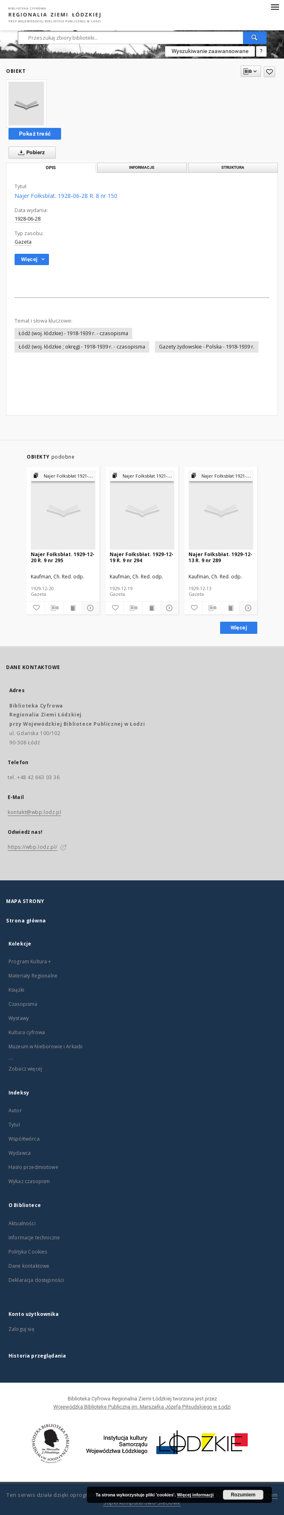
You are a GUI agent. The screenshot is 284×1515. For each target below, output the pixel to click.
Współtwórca (24, 1138)
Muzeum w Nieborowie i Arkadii (45, 1046)
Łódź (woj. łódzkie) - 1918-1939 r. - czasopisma (73, 333)
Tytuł (14, 1124)
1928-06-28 (27, 218)
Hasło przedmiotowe (33, 1167)
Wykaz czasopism (29, 1181)
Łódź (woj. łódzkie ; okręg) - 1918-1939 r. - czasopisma (82, 346)
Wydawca (19, 1153)
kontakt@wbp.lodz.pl (34, 812)
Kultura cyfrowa (26, 1032)
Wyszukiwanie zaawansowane (210, 51)
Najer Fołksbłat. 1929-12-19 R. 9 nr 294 (142, 557)
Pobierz (30, 153)
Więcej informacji (195, 1494)
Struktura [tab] (232, 167)
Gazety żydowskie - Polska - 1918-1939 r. (206, 346)
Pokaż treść (35, 133)
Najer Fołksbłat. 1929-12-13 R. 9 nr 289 (220, 557)
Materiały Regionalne (32, 975)
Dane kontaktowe (28, 1265)
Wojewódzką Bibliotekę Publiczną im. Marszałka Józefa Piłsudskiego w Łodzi (142, 1407)
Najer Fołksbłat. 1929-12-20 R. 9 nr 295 (63, 557)
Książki (16, 989)
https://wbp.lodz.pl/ (32, 847)
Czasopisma (23, 1004)
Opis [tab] (51, 167)
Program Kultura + (29, 961)
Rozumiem (243, 1495)
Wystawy (18, 1018)
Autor (15, 1110)
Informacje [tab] (142, 167)
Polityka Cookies (27, 1251)
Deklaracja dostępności (36, 1280)
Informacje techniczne (34, 1237)
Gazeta (23, 241)
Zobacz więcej (25, 1068)
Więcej (239, 628)
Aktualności (22, 1223)
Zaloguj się (21, 1329)
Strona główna (26, 920)
